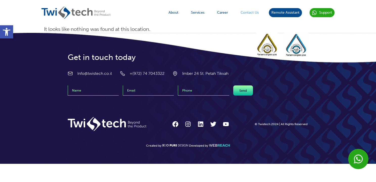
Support (322, 12)
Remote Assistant (285, 12)
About (173, 12)
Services (197, 12)
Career (222, 12)
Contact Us (250, 12)
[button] (6, 31)
